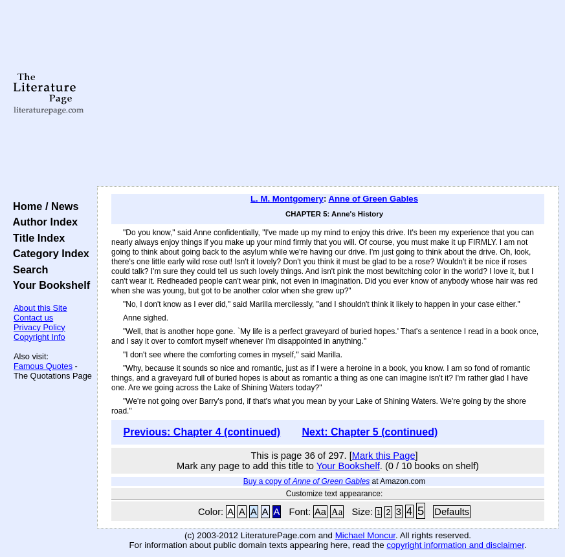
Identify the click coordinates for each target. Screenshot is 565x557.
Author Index (42, 221)
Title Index (36, 238)
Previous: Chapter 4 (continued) (201, 431)
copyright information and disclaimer (455, 545)
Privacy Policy (39, 327)
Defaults (451, 512)
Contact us (33, 317)
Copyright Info (39, 337)
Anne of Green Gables (373, 199)
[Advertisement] (327, 93)
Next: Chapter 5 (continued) (370, 431)
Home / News (43, 206)
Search (27, 269)
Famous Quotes (43, 366)
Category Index (48, 253)
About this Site (40, 308)
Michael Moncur (365, 535)
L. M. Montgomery (287, 199)
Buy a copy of (306, 481)
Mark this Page (383, 455)
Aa (320, 512)
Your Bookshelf (48, 285)
